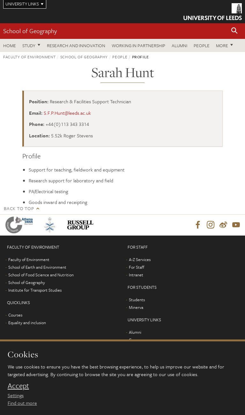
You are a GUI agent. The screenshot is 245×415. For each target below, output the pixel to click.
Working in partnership (138, 45)
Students (137, 299)
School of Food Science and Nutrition (41, 275)
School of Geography (30, 30)
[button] (234, 31)
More (222, 45)
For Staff (136, 267)
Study (28, 45)
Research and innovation (76, 45)
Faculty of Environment (29, 57)
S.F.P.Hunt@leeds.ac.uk (67, 112)
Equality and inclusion (27, 322)
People (202, 45)
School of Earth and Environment (37, 267)
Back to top (19, 208)
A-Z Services (140, 259)
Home (9, 45)
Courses (15, 315)
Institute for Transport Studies (35, 290)
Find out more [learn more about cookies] (22, 402)
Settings (16, 395)
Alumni (179, 45)
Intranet (136, 275)
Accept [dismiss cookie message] (18, 386)
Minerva (136, 307)
